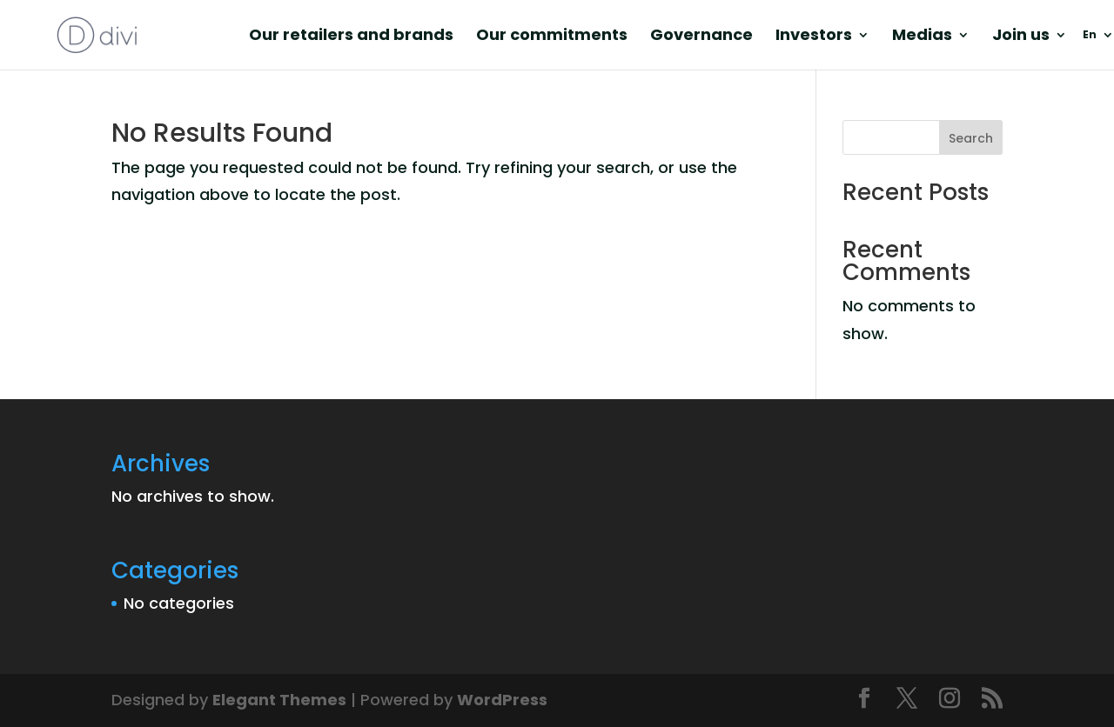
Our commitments (551, 37)
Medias (922, 37)
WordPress (502, 699)
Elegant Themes (279, 699)
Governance (701, 37)
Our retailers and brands (351, 37)
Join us (1021, 37)
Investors (813, 37)
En (1090, 35)
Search (971, 138)
